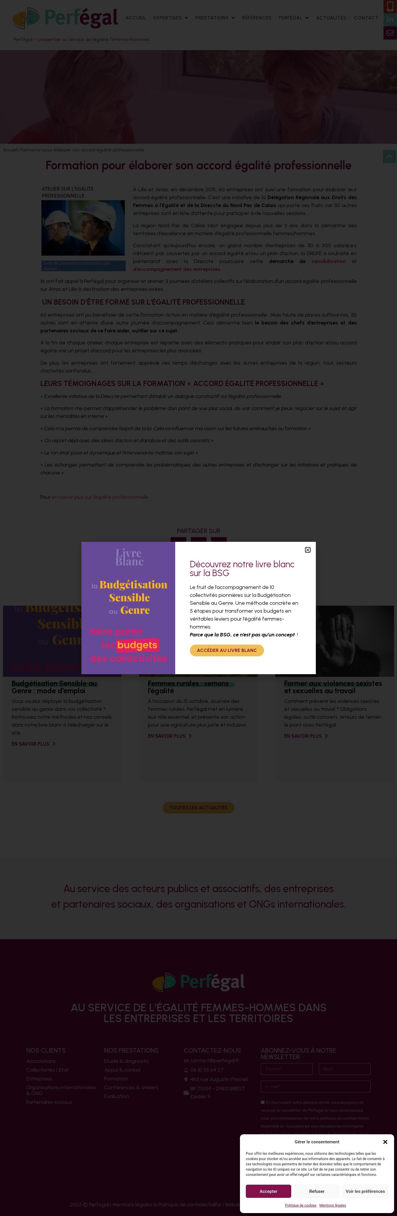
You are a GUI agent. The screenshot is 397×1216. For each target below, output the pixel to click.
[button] (385, 1142)
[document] (198, 608)
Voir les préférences (365, 1191)
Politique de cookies (300, 1205)
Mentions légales (332, 1205)
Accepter (268, 1191)
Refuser (316, 1191)
